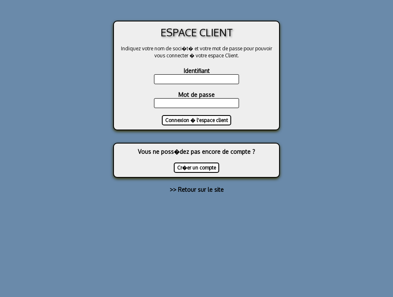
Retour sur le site (201, 189)
